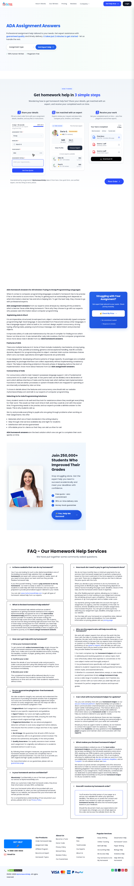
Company (84, 4)
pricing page (108, 614)
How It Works (43, 4)
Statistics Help (119, 842)
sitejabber (110, 748)
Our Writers (55, 4)
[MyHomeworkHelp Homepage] (12, 4)
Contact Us (80, 846)
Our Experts (80, 838)
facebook (102, 748)
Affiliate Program (42, 838)
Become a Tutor (62, 828)
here (104, 750)
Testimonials (81, 834)
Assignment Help (42, 834)
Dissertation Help (120, 826)
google (95, 748)
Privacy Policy (36, 791)
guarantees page (17, 754)
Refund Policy (61, 840)
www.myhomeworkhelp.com (31, 587)
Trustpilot (78, 750)
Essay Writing (102, 826)
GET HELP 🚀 (18, 832)
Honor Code (60, 832)
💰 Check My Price (108, 313)
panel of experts (94, 639)
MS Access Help (103, 842)
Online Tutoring (103, 830)
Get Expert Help (46, 46)
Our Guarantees (62, 848)
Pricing (65, 4)
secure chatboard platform (85, 694)
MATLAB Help (102, 834)
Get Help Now (113, 4)
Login (127, 4)
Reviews (73, 4)
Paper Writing (119, 834)
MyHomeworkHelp (21, 863)
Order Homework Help (44, 830)
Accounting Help (104, 838)
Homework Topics (42, 846)
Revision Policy (61, 844)
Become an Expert (42, 842)
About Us (79, 842)
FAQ (77, 830)
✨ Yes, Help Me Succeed (66, 508)
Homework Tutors (120, 830)
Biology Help (118, 838)
